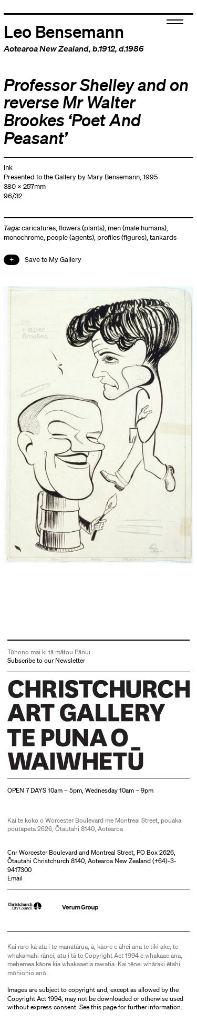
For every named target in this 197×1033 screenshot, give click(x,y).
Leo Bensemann (64, 31)
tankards (163, 237)
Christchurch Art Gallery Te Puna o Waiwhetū (70, 769)
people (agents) (70, 237)
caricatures (39, 228)
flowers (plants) (82, 228)
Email (15, 878)
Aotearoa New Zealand (46, 48)
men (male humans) (137, 228)
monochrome (24, 237)
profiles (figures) (122, 237)
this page (104, 1006)
